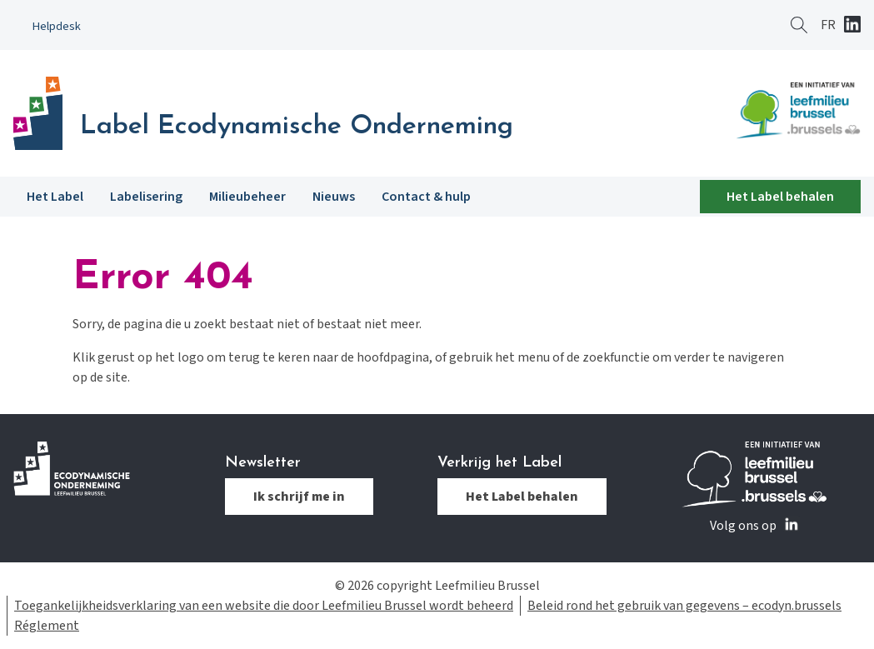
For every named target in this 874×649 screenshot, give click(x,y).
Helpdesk (56, 26)
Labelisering (146, 196)
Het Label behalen (780, 196)
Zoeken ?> (799, 24)
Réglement (46, 626)
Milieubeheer (247, 196)
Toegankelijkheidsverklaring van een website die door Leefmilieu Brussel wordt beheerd (263, 606)
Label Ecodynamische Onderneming (296, 126)
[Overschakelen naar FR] (828, 25)
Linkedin (852, 26)
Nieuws (333, 196)
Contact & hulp (426, 196)
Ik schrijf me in (299, 496)
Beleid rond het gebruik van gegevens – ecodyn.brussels (684, 606)
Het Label (55, 196)
